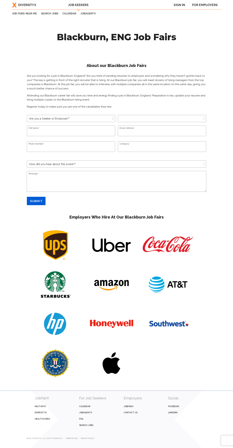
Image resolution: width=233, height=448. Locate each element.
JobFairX (128, 406)
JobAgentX (88, 13)
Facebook (173, 406)
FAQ (81, 419)
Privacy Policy (87, 438)
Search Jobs (86, 425)
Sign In (179, 5)
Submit (36, 201)
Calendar (69, 13)
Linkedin (173, 412)
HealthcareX (42, 419)
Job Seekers (78, 5)
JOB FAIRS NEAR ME (24, 13)
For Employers (205, 5)
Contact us (131, 412)
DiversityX (24, 5)
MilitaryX (40, 406)
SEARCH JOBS (50, 13)
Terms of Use (71, 438)
